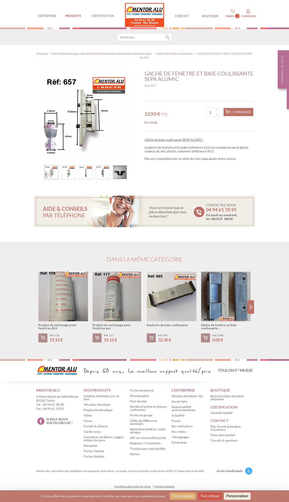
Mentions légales (164, 488)
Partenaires (179, 445)
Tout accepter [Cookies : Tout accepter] (183, 496)
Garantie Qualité (221, 415)
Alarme (134, 456)
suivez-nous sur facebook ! (59, 423)
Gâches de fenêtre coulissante (174, 55)
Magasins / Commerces (145, 445)
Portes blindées (94, 459)
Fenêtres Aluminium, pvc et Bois (101, 400)
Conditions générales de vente (132, 488)
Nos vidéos (179, 434)
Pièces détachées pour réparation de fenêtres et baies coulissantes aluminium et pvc (102, 55)
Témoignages (180, 439)
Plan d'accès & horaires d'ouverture (225, 430)
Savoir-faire (179, 404)
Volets (88, 417)
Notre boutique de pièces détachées (227, 400)
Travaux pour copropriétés (147, 451)
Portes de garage (141, 417)
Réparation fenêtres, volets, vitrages (148, 433)
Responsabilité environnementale (183, 410)
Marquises (91, 448)
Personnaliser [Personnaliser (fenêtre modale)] (237, 496)
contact (182, 16)
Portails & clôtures (96, 428)
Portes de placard (141, 392)
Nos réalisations (182, 428)
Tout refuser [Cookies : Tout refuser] (209, 496)
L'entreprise (47, 16)
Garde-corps (92, 434)
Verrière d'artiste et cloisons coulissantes (148, 410)
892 (206, 149)
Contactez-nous (221, 214)
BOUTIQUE (210, 16)
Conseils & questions (224, 443)
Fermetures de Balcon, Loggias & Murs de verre (104, 441)
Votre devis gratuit (222, 437)
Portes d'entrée (94, 453)
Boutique (42, 55)
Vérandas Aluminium (97, 407)
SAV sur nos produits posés (148, 440)
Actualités (178, 417)
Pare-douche (138, 403)
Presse (176, 423)
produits (73, 16)
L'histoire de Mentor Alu (187, 398)
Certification (103, 16)
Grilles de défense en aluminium (143, 424)
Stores (88, 423)
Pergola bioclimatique (98, 412)
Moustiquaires (139, 398)
